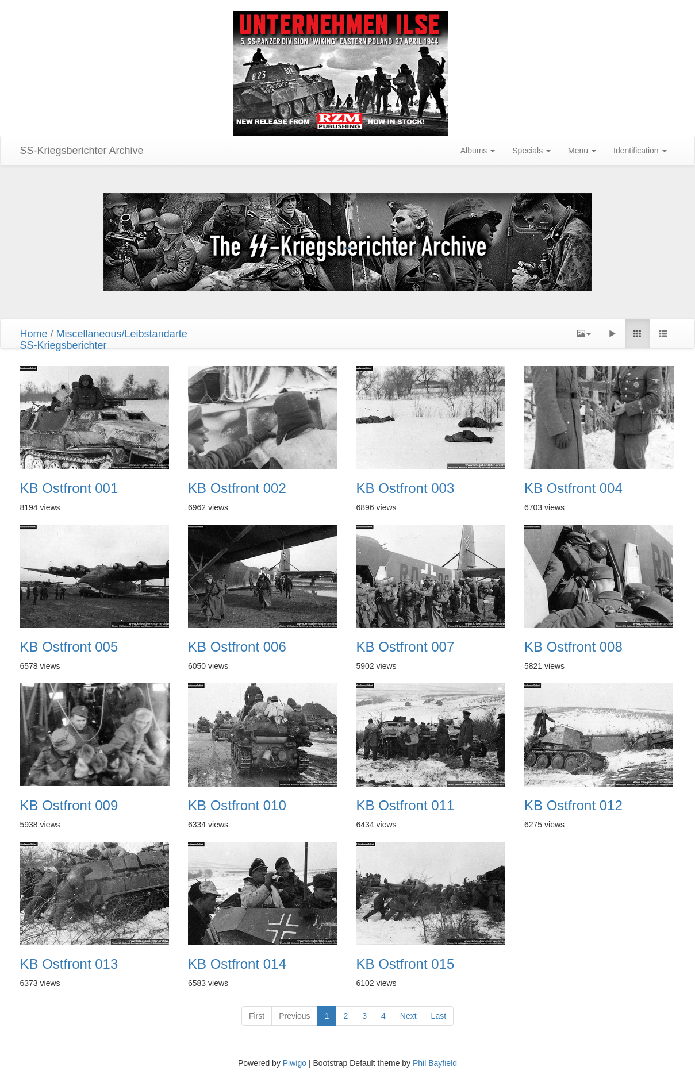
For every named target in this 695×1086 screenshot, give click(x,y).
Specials (531, 150)
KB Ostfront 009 (69, 805)
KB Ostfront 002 (237, 488)
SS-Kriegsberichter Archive (82, 150)
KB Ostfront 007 (405, 647)
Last (438, 1015)
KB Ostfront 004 (573, 488)
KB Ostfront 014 (237, 964)
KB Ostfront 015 (405, 964)
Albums (478, 150)
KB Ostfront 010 (237, 805)
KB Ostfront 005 (69, 647)
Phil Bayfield (435, 1063)
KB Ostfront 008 (573, 647)
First (256, 1015)
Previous (294, 1015)
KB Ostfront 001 (69, 488)
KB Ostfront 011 (405, 805)
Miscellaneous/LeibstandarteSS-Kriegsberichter (103, 339)
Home (34, 334)
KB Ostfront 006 (237, 647)
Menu (582, 150)
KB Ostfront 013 (69, 964)
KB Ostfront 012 (573, 805)
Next (408, 1015)
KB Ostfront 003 (405, 488)
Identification (640, 150)
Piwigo (294, 1063)
